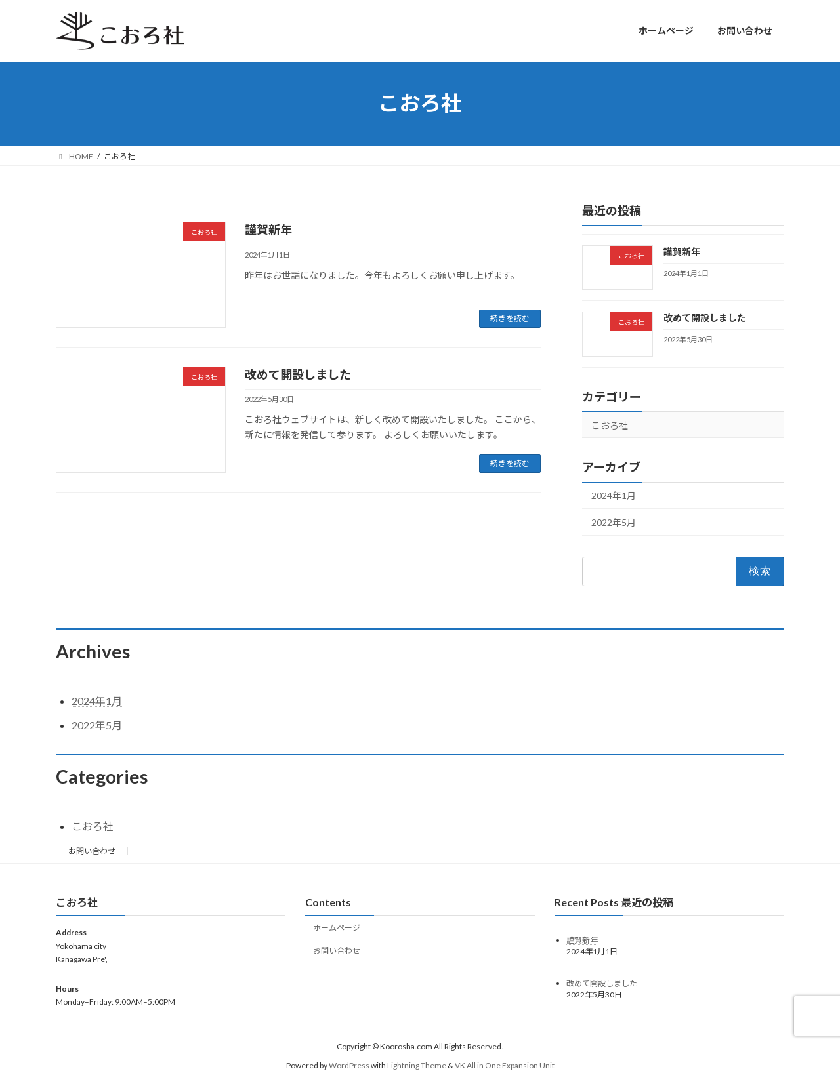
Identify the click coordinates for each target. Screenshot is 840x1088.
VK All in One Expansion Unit (505, 1065)
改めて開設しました (298, 374)
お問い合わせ (92, 851)
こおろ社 (609, 424)
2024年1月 (613, 495)
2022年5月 (613, 522)
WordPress (349, 1065)
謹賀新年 (268, 229)
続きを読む (510, 318)
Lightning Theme (416, 1065)
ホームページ (336, 928)
